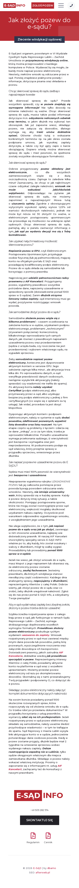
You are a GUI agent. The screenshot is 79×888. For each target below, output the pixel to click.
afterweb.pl (43, 872)
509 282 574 (39, 810)
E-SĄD (37, 868)
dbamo (51, 868)
